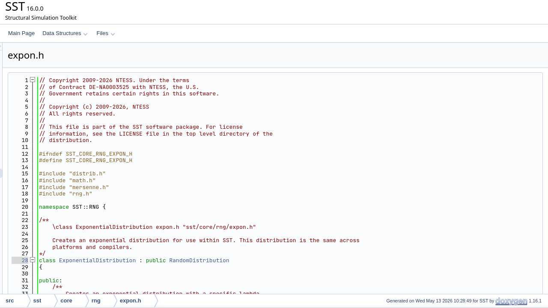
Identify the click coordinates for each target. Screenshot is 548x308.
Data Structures (65, 33)
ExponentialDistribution (204, 260)
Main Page (21, 33)
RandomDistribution (306, 260)
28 (127, 260)
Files (105, 33)
